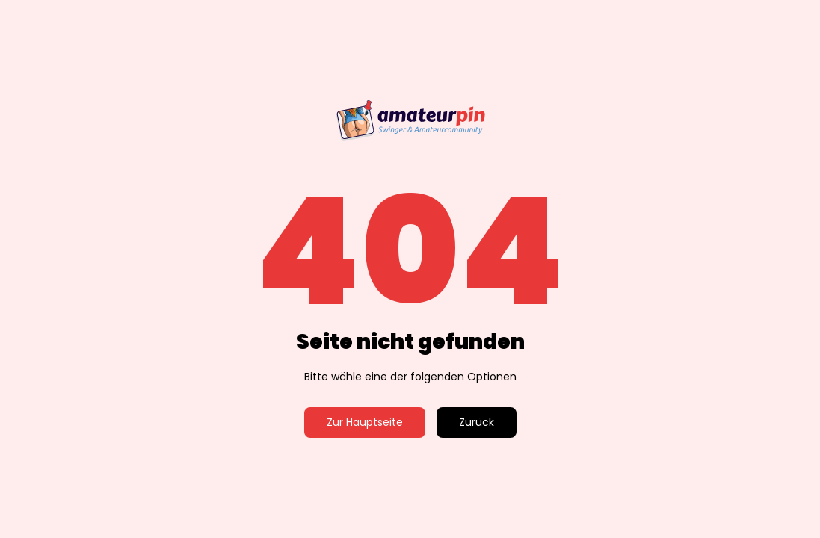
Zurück (476, 422)
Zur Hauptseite (365, 422)
